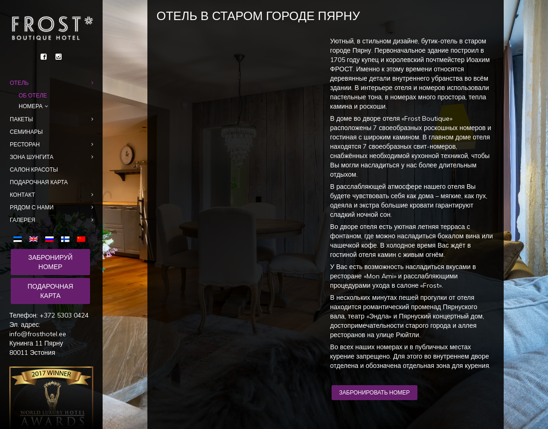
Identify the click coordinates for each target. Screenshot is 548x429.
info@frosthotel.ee (37, 334)
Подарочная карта (50, 291)
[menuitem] (20, 238)
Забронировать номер (374, 392)
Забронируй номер (50, 262)
